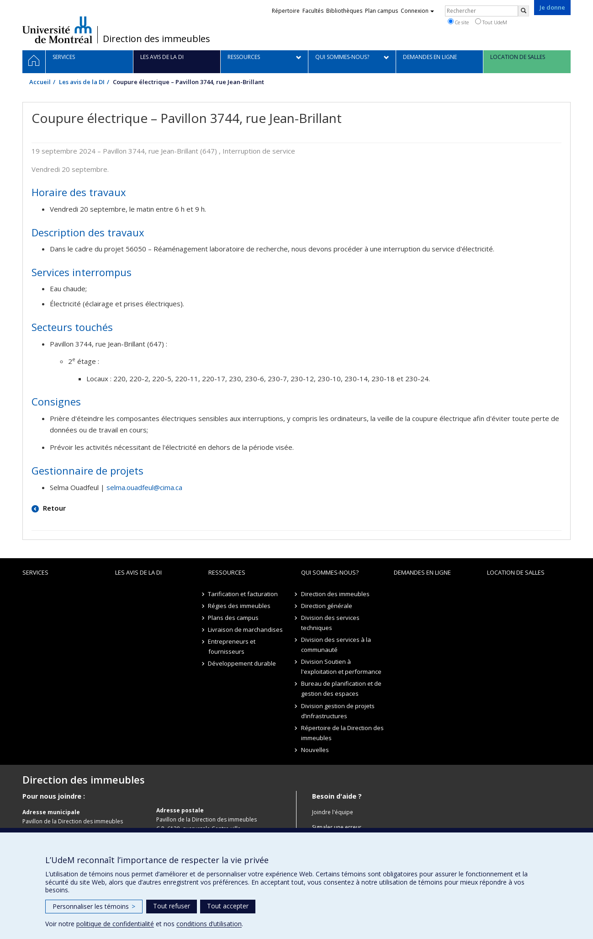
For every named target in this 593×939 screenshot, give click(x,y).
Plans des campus (233, 618)
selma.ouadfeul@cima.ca (144, 487)
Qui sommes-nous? (330, 572)
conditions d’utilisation (209, 923)
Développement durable (242, 663)
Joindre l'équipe (332, 812)
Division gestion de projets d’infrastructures (338, 711)
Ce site (458, 22)
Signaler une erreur (336, 827)
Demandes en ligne (422, 572)
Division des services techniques (330, 623)
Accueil (40, 82)
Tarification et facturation (243, 594)
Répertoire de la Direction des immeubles (342, 733)
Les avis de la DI (82, 82)
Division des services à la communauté (336, 644)
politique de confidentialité (115, 923)
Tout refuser (171, 906)
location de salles (516, 572)
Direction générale (326, 606)
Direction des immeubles (156, 38)
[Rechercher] (523, 10)
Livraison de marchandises (245, 629)
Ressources (226, 572)
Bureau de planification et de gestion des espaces (341, 688)
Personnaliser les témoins (94, 906)
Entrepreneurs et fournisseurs (232, 646)
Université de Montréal (57, 29)
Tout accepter (228, 906)
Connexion (417, 11)
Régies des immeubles (239, 606)
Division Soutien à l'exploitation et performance (341, 666)
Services (35, 572)
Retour (53, 507)
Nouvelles (315, 750)
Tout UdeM (491, 22)
